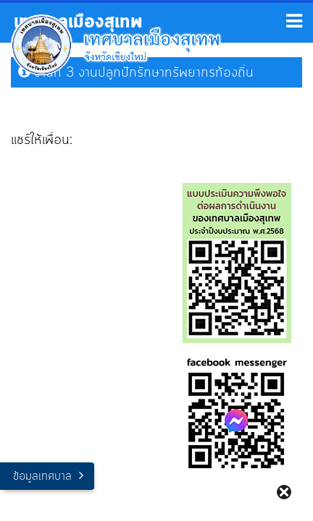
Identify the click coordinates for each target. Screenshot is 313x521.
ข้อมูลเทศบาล (42, 476)
